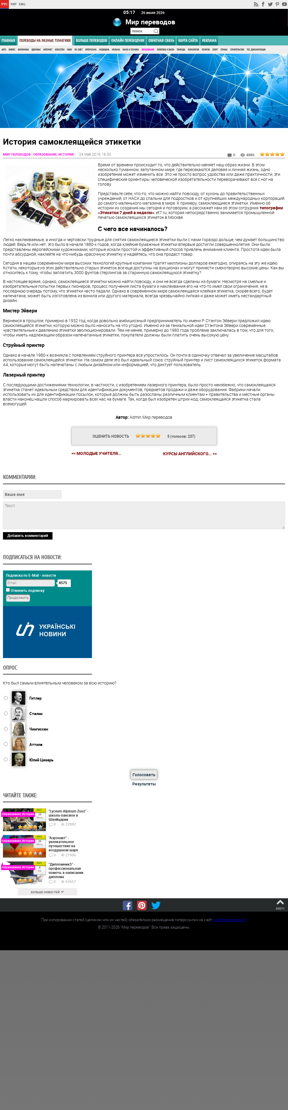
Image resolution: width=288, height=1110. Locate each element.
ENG (22, 4)
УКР (13, 4)
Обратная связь (161, 40)
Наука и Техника (130, 49)
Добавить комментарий (27, 535)
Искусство (59, 49)
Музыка (116, 49)
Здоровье (36, 49)
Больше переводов (91, 40)
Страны (223, 49)
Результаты (144, 783)
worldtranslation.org (229, 919)
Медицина (104, 49)
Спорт (215, 49)
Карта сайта (188, 40)
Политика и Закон (165, 49)
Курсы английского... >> (190, 453)
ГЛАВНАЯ (8, 40)
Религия (206, 49)
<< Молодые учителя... (96, 453)
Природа (181, 49)
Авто (3, 49)
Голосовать (144, 774)
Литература (90, 49)
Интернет (47, 49)
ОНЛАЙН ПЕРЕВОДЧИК (127, 40)
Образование (147, 49)
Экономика (23, 49)
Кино (69, 49)
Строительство (237, 49)
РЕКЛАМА (209, 40)
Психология (193, 49)
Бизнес (12, 49)
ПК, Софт (78, 49)
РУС (4, 4)
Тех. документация (256, 49)
